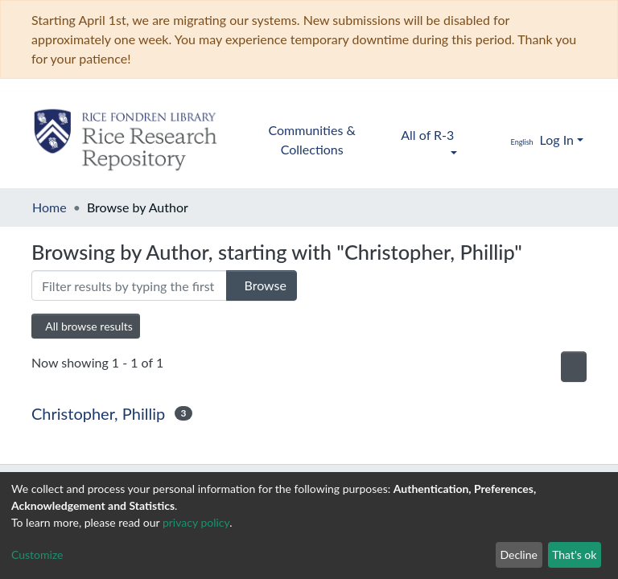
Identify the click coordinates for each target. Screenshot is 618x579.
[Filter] (123, 285)
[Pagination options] (570, 366)
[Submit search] (474, 139)
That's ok (574, 554)
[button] (510, 140)
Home (49, 207)
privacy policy (196, 522)
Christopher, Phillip (98, 413)
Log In (557, 139)
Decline (519, 554)
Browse (256, 285)
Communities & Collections (312, 139)
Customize (37, 554)
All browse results (88, 326)
